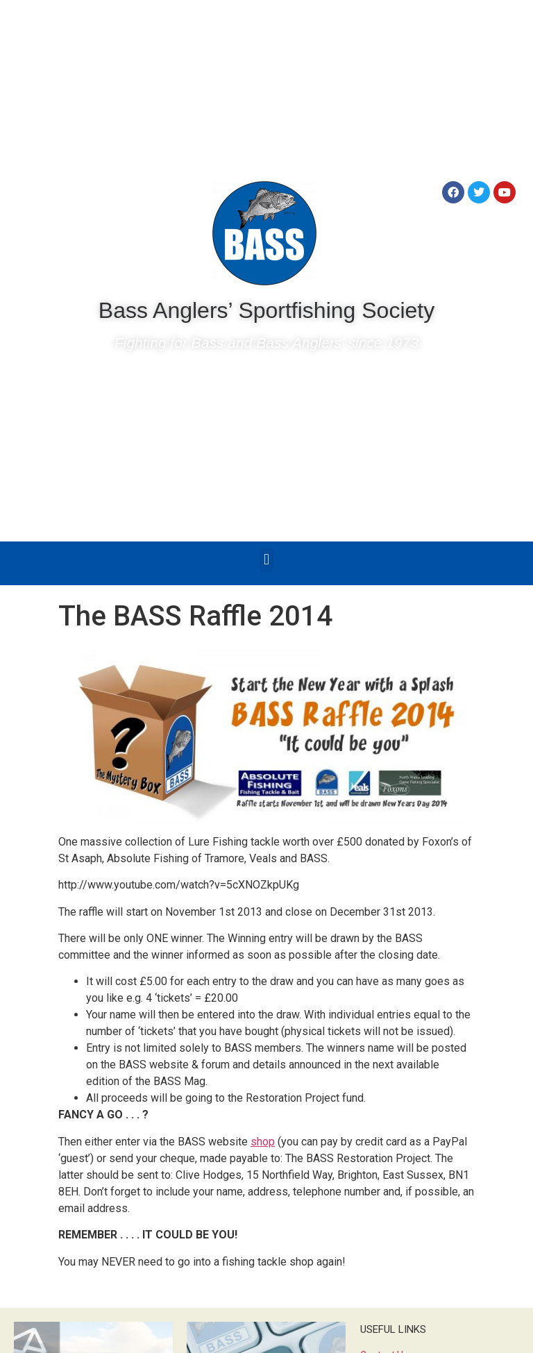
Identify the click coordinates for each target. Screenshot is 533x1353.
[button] (266, 559)
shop (263, 1141)
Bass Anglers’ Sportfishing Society (266, 310)
